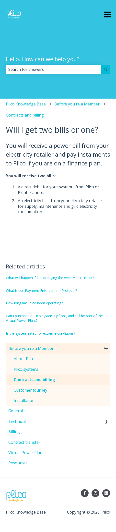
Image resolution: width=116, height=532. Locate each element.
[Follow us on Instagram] (95, 493)
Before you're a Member (77, 104)
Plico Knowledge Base (26, 104)
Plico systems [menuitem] (26, 369)
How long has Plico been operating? (34, 303)
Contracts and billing (25, 115)
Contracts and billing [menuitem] (34, 379)
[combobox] (53, 69)
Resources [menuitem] (17, 463)
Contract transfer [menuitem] (24, 442)
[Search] (105, 69)
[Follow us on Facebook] (85, 493)
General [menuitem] (15, 411)
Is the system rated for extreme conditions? (40, 333)
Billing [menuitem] (14, 431)
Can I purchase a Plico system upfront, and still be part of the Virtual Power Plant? (54, 318)
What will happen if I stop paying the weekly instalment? (50, 277)
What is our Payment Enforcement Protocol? (41, 290)
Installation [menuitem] (24, 400)
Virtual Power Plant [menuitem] (26, 452)
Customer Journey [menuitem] (30, 390)
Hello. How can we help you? (43, 59)
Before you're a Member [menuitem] (31, 348)
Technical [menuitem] (17, 421)
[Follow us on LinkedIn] (106, 493)
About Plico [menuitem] (24, 358)
